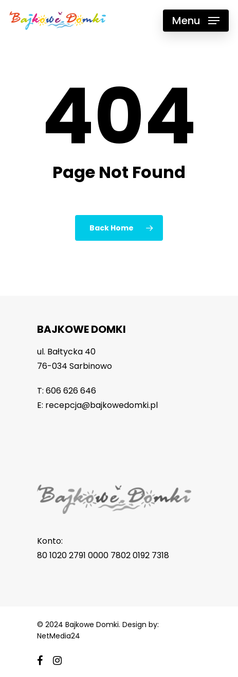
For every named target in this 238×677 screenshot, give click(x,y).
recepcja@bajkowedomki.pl (101, 405)
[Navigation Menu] (196, 20)
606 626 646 (71, 391)
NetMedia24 (58, 636)
